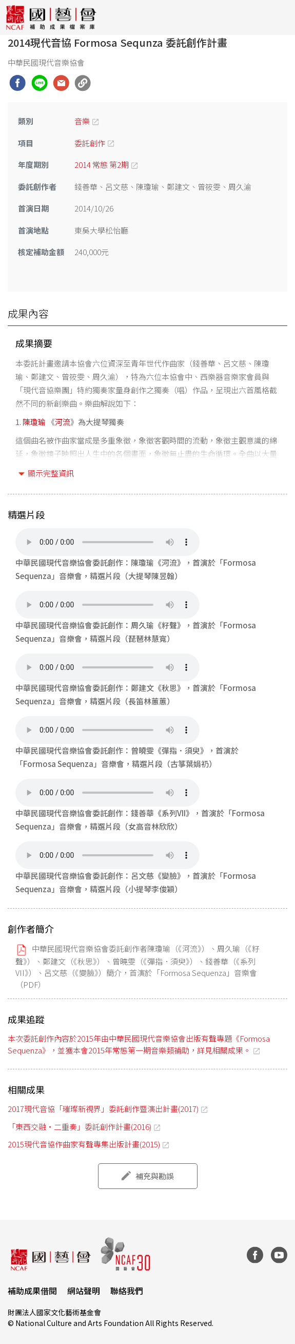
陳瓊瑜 (34, 421)
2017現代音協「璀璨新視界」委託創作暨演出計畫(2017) (103, 1108)
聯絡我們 (126, 1290)
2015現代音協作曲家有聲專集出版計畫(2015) (84, 1144)
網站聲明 (83, 1290)
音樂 (82, 121)
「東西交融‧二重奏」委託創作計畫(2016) (79, 1126)
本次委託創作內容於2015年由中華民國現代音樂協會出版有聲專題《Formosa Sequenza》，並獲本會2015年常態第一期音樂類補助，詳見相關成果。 (139, 1044)
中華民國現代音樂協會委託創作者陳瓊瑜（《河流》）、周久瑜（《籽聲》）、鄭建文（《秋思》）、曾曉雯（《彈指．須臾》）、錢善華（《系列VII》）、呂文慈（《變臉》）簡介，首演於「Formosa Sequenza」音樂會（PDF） (137, 966)
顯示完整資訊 (51, 473)
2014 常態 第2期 (101, 164)
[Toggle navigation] (279, 17)
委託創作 (89, 143)
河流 (62, 421)
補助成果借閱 (32, 1290)
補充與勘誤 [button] (154, 1175)
